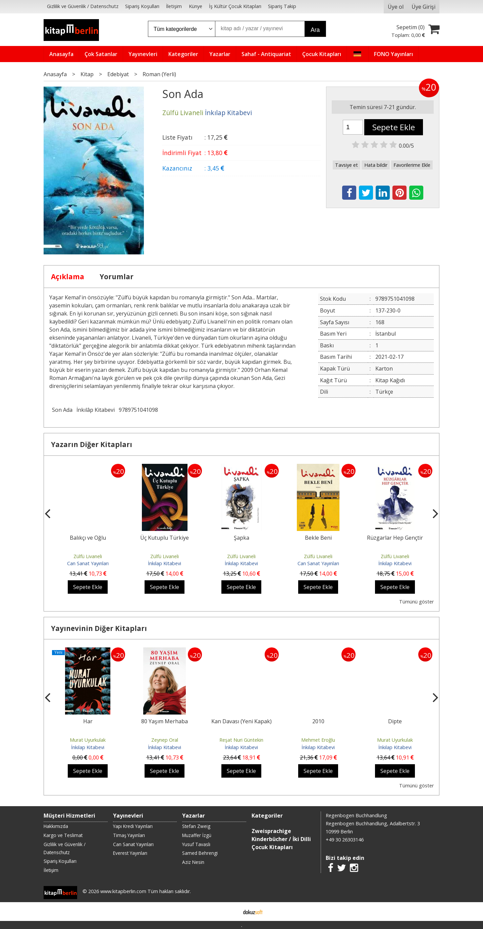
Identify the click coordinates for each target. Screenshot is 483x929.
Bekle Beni (318, 537)
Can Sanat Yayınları (88, 563)
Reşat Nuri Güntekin (241, 740)
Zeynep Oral (164, 740)
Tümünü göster (416, 601)
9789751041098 (138, 409)
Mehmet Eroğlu (318, 740)
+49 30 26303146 (345, 839)
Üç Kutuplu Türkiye (164, 537)
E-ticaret (230, 911)
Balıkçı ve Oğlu (88, 537)
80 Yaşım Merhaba (164, 721)
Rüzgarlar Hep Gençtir (395, 537)
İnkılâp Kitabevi (95, 409)
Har (88, 721)
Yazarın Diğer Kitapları (91, 444)
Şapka (241, 537)
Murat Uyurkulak (88, 740)
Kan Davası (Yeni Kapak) (241, 721)
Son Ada (62, 409)
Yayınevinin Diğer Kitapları (99, 628)
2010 (318, 721)
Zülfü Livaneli (87, 556)
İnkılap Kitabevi (164, 563)
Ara (315, 30)
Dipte (395, 721)
